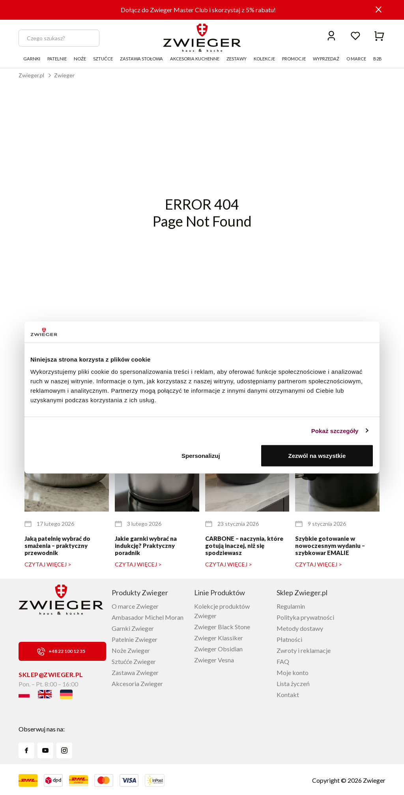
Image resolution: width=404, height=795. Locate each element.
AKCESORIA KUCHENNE (194, 58)
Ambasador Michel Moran (147, 617)
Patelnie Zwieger (134, 639)
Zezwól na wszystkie (317, 455)
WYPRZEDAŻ (326, 58)
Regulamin (291, 606)
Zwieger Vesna (214, 660)
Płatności (289, 639)
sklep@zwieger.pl (51, 674)
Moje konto (293, 672)
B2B (377, 58)
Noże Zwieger (131, 650)
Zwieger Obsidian (218, 648)
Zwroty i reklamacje (304, 650)
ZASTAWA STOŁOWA (141, 58)
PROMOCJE (294, 58)
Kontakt (288, 694)
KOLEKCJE (264, 58)
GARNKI (31, 58)
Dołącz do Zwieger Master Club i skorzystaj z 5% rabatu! (198, 9)
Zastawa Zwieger (135, 672)
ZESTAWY (236, 58)
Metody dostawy (300, 628)
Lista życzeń (293, 683)
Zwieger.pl (31, 75)
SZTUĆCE (103, 58)
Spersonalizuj (200, 455)
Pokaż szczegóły (335, 430)
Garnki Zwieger (133, 628)
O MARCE (356, 58)
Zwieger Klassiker (218, 637)
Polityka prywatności (305, 617)
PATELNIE (57, 58)
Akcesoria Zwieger (137, 683)
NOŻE (80, 58)
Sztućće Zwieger (134, 661)
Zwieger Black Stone (222, 626)
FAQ (283, 661)
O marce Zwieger (135, 606)
